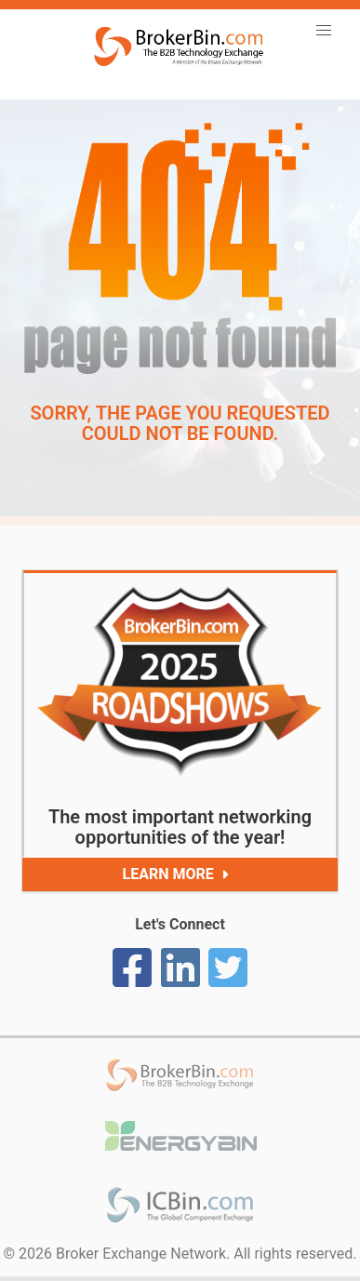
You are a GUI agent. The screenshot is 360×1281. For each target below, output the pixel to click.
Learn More (180, 874)
